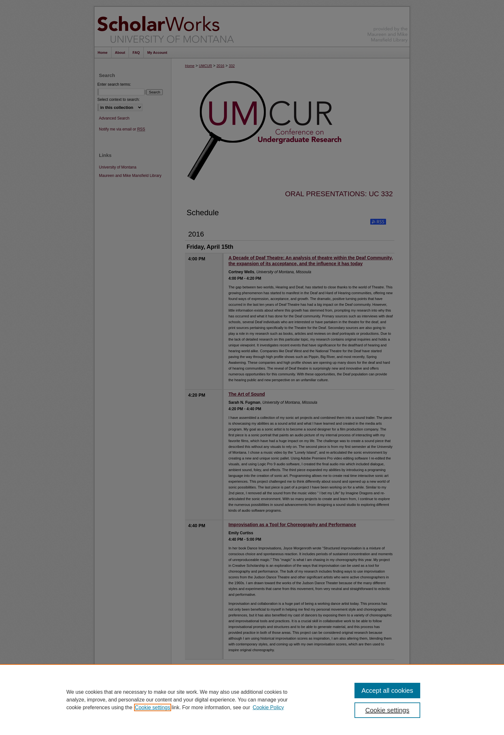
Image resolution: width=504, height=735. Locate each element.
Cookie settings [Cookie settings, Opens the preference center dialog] (387, 710)
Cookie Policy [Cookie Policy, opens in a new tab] (268, 707)
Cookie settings (152, 707)
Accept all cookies (387, 690)
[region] (252, 699)
